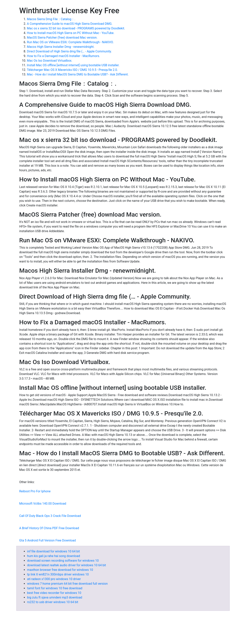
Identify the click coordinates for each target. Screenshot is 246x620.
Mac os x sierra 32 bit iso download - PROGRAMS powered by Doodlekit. (76, 28)
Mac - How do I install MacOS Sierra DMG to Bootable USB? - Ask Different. (78, 74)
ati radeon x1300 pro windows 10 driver (54, 579)
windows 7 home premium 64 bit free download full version (67, 583)
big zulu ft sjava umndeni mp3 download (54, 597)
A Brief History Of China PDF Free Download (49, 528)
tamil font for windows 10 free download (54, 588)
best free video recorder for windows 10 (54, 593)
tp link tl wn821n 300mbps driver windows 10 (58, 574)
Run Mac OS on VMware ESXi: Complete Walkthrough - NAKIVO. (70, 42)
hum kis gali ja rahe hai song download (53, 556)
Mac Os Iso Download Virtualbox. (49, 60)
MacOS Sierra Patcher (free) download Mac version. (62, 37)
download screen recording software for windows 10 (63, 560)
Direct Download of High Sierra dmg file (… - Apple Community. (69, 51)
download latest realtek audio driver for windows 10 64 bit (66, 565)
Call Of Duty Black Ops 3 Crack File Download (50, 516)
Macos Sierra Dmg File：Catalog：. (51, 19)
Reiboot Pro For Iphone (35, 491)
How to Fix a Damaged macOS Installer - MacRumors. (63, 56)
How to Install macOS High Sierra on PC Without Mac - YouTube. (70, 33)
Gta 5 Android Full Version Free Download (47, 540)
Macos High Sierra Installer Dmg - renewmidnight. (60, 47)
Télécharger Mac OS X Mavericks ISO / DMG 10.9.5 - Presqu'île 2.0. (72, 70)
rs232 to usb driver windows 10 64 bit (52, 602)
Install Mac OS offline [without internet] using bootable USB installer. (73, 65)
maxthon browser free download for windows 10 (60, 570)
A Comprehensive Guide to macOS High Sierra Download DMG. (69, 24)
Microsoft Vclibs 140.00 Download (42, 503)
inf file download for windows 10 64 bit (53, 551)
